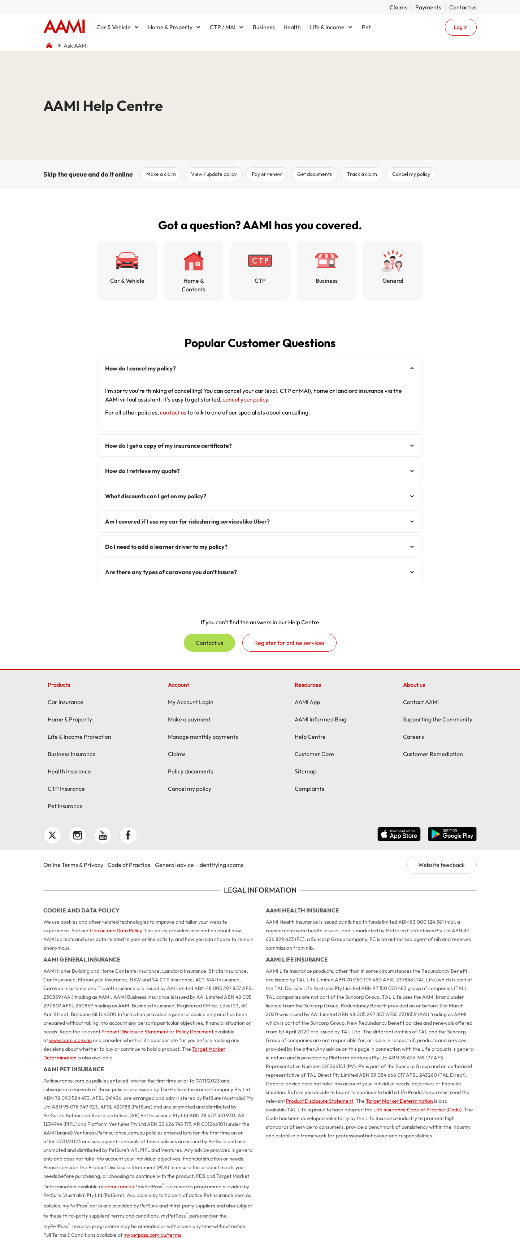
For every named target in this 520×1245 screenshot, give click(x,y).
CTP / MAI (222, 27)
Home (64, 27)
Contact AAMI (421, 702)
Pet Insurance (65, 806)
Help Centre (310, 736)
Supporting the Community (437, 719)
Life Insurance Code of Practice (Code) (417, 1109)
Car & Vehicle (113, 27)
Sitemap (305, 771)
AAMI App (307, 702)
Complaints (309, 788)
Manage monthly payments (203, 736)
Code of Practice (129, 864)
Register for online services (289, 642)
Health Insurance (69, 771)
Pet (366, 27)
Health (292, 27)
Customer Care (314, 754)
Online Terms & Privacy (73, 864)
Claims (398, 7)
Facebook (128, 835)
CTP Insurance (66, 788)
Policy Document (194, 1031)
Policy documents (190, 771)
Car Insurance (65, 702)
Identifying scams (220, 864)
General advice (174, 864)
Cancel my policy (189, 788)
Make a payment (189, 719)
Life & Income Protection (79, 736)
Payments (428, 7)
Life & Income (326, 27)
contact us (173, 412)
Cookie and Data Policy (116, 930)
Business (264, 27)
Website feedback (441, 864)
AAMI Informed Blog (320, 719)
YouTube (103, 835)
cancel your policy (245, 399)
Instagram (78, 835)
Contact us (463, 7)
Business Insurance (72, 754)
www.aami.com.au (70, 1040)
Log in (461, 27)
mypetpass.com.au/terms (152, 1235)
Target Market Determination (399, 1101)
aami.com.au (119, 1186)
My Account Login (190, 702)
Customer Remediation (433, 754)
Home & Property (170, 27)
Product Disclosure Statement (135, 1031)
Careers (413, 736)
